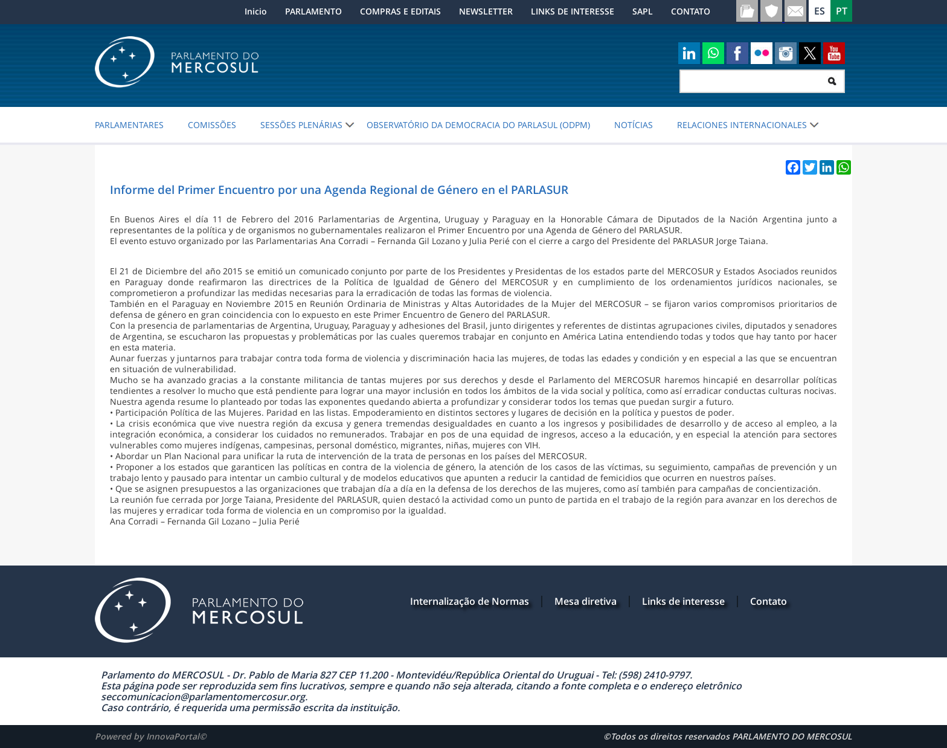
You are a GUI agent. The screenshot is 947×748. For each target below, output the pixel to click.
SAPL (642, 11)
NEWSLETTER (486, 11)
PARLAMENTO (313, 11)
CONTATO (690, 11)
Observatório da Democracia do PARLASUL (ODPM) (478, 125)
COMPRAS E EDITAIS (400, 11)
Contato (768, 601)
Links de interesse (683, 601)
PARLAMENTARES (129, 125)
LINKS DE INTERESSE (572, 11)
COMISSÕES (212, 125)
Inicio (256, 11)
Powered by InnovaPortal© (151, 736)
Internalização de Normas (469, 601)
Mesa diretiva (585, 601)
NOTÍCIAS (633, 125)
